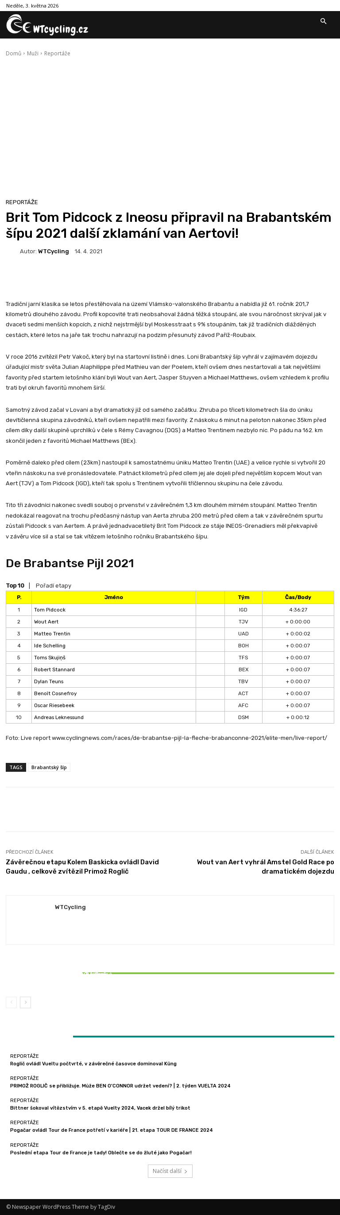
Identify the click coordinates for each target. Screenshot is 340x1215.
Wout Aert (46, 622)
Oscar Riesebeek (54, 705)
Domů (13, 53)
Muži (33, 53)
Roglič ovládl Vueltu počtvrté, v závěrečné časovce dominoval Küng (93, 1064)
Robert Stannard (54, 669)
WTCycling (53, 251)
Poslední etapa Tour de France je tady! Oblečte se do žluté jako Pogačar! (101, 1153)
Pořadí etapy (53, 585)
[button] (323, 21)
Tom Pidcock (50, 610)
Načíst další (170, 1171)
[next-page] (25, 1002)
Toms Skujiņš (50, 657)
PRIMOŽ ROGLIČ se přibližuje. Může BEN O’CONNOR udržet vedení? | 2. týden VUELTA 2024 (120, 1086)
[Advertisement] (170, 124)
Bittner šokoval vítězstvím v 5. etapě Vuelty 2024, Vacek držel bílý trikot (60, 977)
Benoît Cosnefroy (55, 693)
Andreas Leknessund (59, 717)
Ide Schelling (50, 645)
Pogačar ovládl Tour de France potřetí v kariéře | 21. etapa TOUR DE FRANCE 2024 (111, 1130)
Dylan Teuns (48, 681)
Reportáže (57, 53)
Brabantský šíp (49, 767)
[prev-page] (11, 1002)
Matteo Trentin (52, 634)
